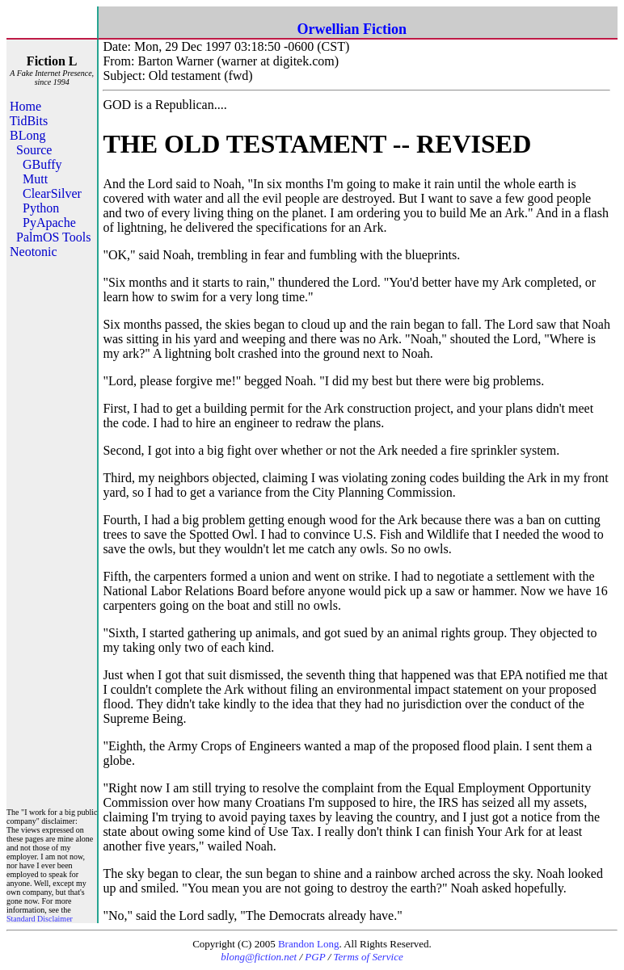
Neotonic (33, 251)
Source (34, 150)
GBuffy (42, 164)
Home (25, 106)
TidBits (29, 121)
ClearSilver (52, 193)
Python (41, 208)
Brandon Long (308, 944)
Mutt (35, 179)
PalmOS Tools (53, 237)
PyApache (49, 222)
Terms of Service (368, 957)
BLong (27, 135)
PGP (315, 957)
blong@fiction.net (259, 957)
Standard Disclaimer (39, 918)
